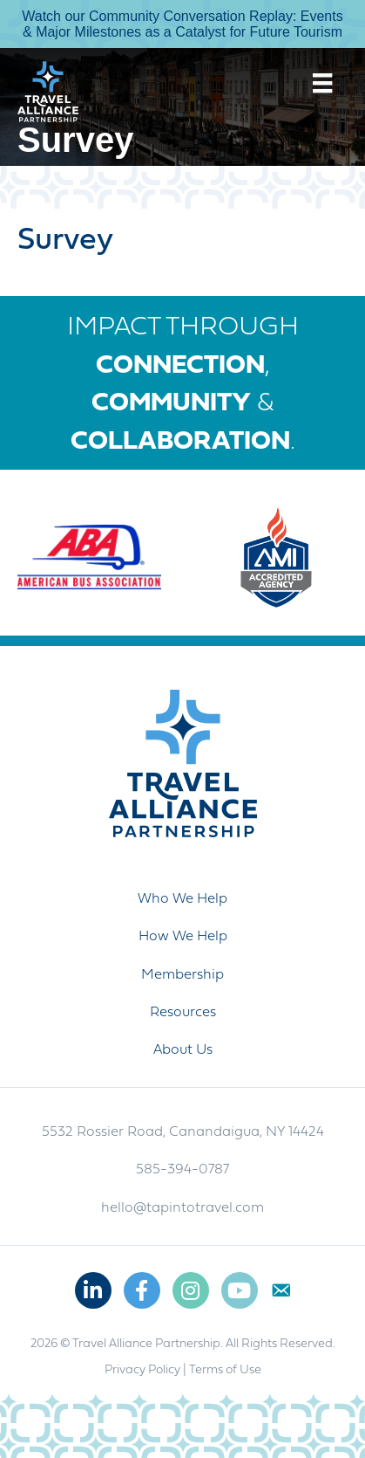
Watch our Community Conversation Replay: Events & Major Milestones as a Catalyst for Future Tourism (182, 24)
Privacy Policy (142, 1370)
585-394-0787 (182, 1170)
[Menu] (322, 83)
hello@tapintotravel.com (182, 1208)
